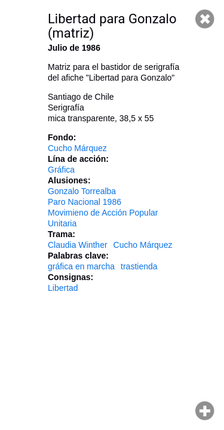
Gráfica (61, 169)
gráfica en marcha (81, 266)
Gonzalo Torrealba (82, 191)
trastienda (139, 266)
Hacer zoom (205, 411)
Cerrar (205, 19)
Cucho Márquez (77, 148)
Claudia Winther (78, 245)
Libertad (63, 288)
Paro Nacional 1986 (84, 202)
